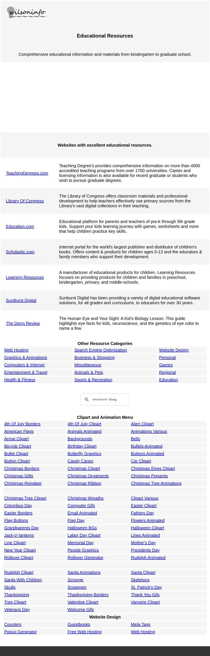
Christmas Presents (149, 476)
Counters (12, 624)
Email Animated (82, 513)
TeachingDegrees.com (27, 173)
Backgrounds (80, 438)
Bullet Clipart (16, 453)
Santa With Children (23, 580)
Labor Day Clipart (84, 535)
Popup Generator (20, 631)
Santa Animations (84, 572)
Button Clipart (17, 461)
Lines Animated (145, 535)
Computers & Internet (24, 365)
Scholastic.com (20, 252)
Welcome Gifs (81, 609)
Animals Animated (85, 431)
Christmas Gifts (18, 476)
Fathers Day (142, 513)
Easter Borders (18, 513)
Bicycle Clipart (17, 446)
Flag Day (76, 520)
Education (168, 379)
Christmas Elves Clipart (153, 468)
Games (166, 365)
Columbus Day (18, 505)
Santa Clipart (143, 572)
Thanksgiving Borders (88, 594)
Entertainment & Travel (25, 372)
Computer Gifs (81, 505)
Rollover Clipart (18, 557)
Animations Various (149, 431)
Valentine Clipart (83, 602)
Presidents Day (145, 550)
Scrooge (75, 580)
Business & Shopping (94, 357)
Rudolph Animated (148, 557)
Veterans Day (17, 609)
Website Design (174, 350)
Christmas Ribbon (84, 483)
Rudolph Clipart (18, 572)
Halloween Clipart (147, 528)
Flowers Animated (148, 520)
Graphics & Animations (25, 357)
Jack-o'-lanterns (19, 535)
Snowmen (77, 587)
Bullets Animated (147, 446)
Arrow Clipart (16, 438)
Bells (135, 438)
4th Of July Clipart (84, 424)
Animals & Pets (88, 372)
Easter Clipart (144, 505)
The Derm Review (23, 323)
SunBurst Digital (21, 300)
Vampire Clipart (145, 602)
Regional (167, 372)
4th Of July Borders (22, 424)
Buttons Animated (147, 453)
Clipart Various (145, 498)
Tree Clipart (15, 602)
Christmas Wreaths (86, 498)
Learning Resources (25, 277)
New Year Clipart (20, 550)
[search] (104, 399)
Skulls (9, 587)
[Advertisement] (105, 97)
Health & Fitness (19, 379)
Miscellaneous (87, 365)
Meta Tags (140, 624)
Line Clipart (15, 542)
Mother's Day (143, 542)
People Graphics (83, 550)
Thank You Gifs (145, 594)
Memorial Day (81, 542)
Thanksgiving (16, 594)
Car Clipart (141, 461)
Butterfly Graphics (84, 453)
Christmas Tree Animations (156, 483)
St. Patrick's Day (146, 587)
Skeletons (140, 580)
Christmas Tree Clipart (25, 498)
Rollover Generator (85, 557)
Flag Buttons (16, 520)
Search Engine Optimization (100, 350)
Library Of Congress (25, 201)
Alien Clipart (142, 424)
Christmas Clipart (84, 468)
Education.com (20, 226)
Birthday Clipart (82, 446)
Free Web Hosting (85, 631)
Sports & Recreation (93, 379)
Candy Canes (80, 461)
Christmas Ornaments (88, 476)
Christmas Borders (21, 468)
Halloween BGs (82, 528)
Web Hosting (16, 350)
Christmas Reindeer (23, 483)
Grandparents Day (21, 528)
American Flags (19, 431)
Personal (167, 357)
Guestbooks (79, 624)
